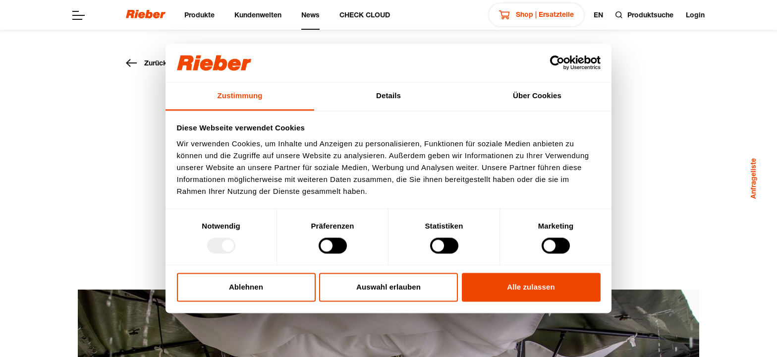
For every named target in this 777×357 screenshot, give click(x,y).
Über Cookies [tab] (537, 95)
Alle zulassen (531, 287)
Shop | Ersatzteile (536, 14)
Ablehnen (246, 287)
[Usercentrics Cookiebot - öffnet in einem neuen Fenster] (557, 63)
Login (695, 14)
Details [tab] (388, 95)
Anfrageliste (753, 178)
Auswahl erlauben (388, 287)
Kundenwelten (257, 14)
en (598, 14)
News (310, 14)
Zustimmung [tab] (240, 95)
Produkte (199, 14)
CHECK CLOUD (364, 14)
